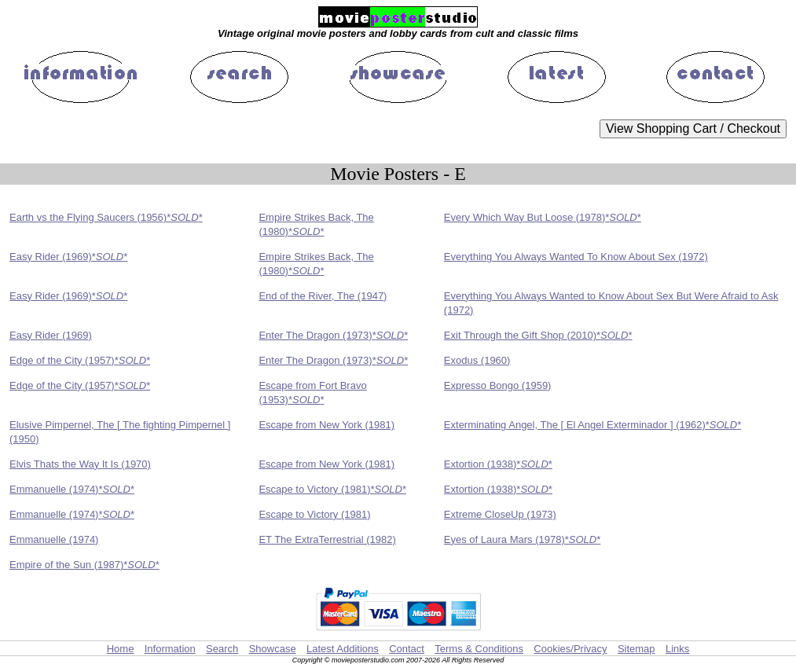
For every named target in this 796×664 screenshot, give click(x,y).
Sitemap (636, 649)
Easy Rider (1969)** (68, 256)
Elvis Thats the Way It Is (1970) (80, 464)
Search (222, 649)
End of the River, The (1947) (323, 296)
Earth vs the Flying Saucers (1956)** (106, 217)
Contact (406, 649)
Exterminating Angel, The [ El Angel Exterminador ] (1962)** (592, 425)
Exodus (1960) (477, 360)
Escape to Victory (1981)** (332, 489)
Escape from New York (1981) (326, 425)
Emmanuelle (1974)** (71, 489)
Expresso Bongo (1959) (498, 385)
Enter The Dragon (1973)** (333, 335)
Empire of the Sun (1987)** (84, 564)
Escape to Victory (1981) (314, 514)
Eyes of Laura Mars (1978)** (522, 539)
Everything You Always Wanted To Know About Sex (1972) (576, 256)
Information (170, 649)
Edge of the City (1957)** (79, 360)
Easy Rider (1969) (50, 335)
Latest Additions (342, 649)
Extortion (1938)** (498, 464)
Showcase (272, 649)
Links (677, 649)
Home (120, 649)
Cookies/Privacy (570, 649)
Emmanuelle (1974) (53, 539)
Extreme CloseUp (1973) (500, 514)
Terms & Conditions (479, 649)
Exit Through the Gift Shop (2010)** (538, 335)
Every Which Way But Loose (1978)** (542, 217)
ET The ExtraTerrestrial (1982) (327, 539)
